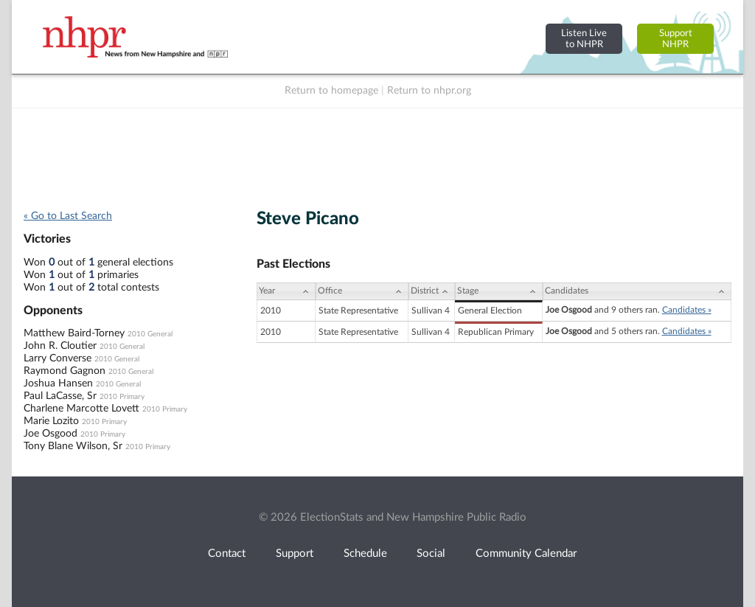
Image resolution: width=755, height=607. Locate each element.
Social (431, 553)
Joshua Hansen (58, 383)
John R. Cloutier (60, 346)
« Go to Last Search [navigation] (68, 216)
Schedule (365, 553)
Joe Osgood (50, 434)
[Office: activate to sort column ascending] (362, 291)
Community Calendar (526, 553)
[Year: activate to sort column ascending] (286, 291)
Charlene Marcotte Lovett (81, 408)
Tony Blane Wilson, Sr (73, 446)
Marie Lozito (51, 421)
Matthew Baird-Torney (74, 333)
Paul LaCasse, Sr (60, 396)
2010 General (150, 334)
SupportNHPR (675, 39)
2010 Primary (122, 396)
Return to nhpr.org (429, 91)
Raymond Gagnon (64, 371)
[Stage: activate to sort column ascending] (498, 291)
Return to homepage (331, 91)
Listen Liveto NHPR (584, 39)
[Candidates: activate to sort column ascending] (637, 291)
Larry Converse (57, 358)
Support (294, 553)
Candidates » (686, 309)
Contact (227, 553)
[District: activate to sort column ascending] (431, 291)
